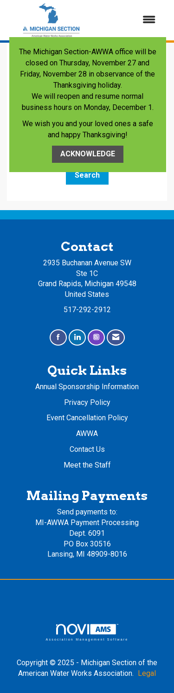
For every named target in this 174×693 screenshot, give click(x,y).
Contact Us (87, 449)
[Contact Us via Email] (116, 337)
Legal (147, 673)
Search (87, 175)
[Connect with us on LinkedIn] (77, 337)
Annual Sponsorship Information (87, 386)
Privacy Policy (87, 402)
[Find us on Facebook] (58, 337)
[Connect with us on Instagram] (96, 337)
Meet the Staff (87, 465)
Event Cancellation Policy (87, 417)
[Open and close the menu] (130, 20)
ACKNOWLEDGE (87, 153)
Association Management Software (86, 632)
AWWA (87, 433)
